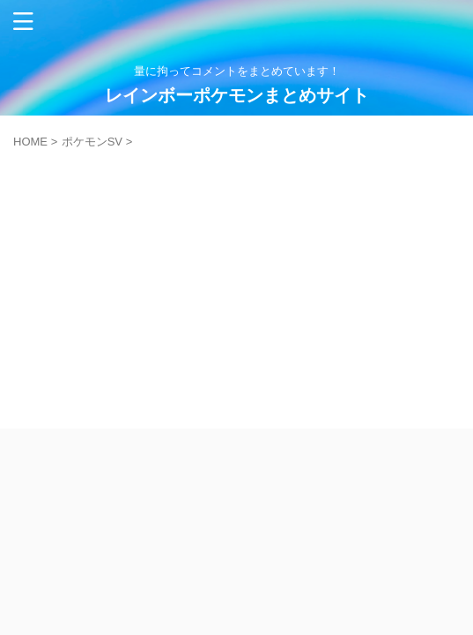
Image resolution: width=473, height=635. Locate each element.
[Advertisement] (236, 280)
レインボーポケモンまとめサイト (237, 95)
